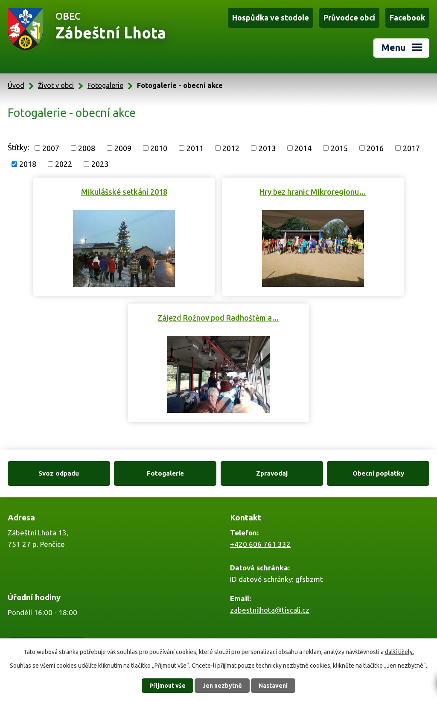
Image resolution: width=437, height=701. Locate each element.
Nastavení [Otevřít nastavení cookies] (273, 685)
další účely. (399, 651)
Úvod (16, 85)
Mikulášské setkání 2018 (124, 191)
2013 (267, 147)
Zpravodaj (272, 473)
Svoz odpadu (58, 473)
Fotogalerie (105, 85)
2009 (122, 147)
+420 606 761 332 (260, 544)
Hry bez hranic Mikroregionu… (312, 191)
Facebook (407, 17)
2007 (50, 147)
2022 (63, 164)
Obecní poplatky (378, 473)
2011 (195, 147)
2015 (339, 147)
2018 (27, 164)
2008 (86, 147)
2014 (303, 147)
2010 (158, 147)
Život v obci (56, 85)
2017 (411, 147)
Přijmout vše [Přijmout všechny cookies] (167, 685)
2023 (99, 164)
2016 (375, 147)
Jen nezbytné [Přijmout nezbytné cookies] (222, 685)
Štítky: (18, 147)
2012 (230, 147)
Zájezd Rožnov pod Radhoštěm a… (218, 317)
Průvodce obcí (349, 17)
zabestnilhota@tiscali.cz (269, 610)
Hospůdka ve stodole (270, 17)
